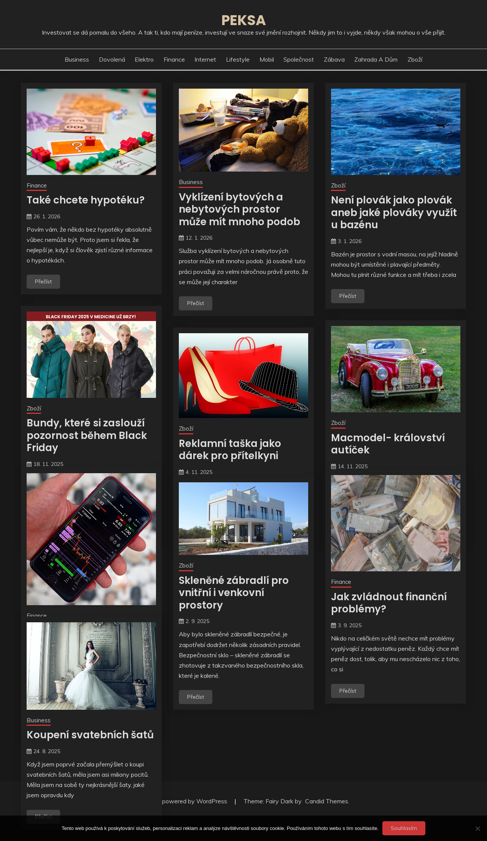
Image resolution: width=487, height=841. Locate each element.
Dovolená (112, 59)
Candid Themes (326, 801)
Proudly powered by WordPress (184, 801)
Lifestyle (238, 59)
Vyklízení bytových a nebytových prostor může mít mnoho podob (239, 209)
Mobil (266, 59)
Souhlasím (404, 828)
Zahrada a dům (376, 59)
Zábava (334, 59)
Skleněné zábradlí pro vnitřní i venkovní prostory (234, 593)
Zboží (414, 59)
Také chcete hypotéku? (86, 200)
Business (77, 59)
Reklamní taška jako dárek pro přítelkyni (230, 450)
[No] (477, 828)
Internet (205, 59)
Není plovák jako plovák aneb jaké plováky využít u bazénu (394, 212)
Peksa (243, 20)
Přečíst (43, 281)
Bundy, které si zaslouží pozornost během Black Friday (87, 435)
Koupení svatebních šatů (90, 735)
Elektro (144, 59)
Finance (174, 59)
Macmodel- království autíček (388, 444)
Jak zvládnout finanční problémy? (389, 603)
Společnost (298, 59)
